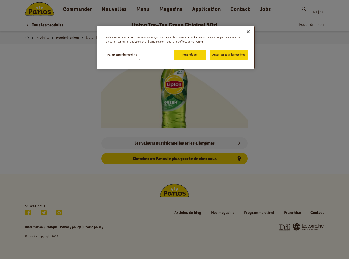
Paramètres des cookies (122, 54)
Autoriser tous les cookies (228, 54)
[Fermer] (248, 31)
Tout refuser (190, 54)
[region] (176, 47)
